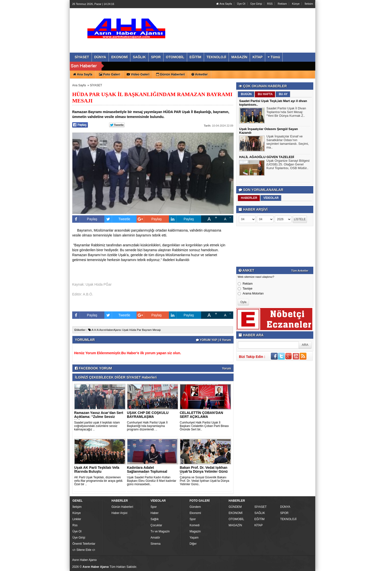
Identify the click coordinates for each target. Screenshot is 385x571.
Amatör (155, 537)
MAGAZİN (235, 525)
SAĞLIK (259, 513)
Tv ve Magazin (160, 531)
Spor (154, 507)
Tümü (274, 57)
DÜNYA (285, 507)
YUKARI (359, 564)
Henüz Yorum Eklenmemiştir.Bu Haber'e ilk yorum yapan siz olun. (127, 353)
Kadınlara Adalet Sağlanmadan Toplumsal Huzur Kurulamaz (147, 471)
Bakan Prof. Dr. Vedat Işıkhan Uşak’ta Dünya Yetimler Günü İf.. (204, 471)
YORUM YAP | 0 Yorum (213, 340)
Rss (75, 525)
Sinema (156, 543)
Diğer (193, 543)
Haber (155, 513)
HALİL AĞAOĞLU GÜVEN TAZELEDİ (266, 157)
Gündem (195, 507)
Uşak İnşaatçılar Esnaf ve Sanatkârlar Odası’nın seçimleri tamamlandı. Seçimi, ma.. (287, 142)
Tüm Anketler (299, 270)
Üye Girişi (256, 3)
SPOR (284, 513)
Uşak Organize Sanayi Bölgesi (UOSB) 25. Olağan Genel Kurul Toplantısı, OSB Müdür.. (288, 165)
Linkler (76, 519)
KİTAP (258, 525)
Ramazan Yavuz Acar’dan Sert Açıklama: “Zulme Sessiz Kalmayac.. (98, 417)
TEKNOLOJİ (288, 519)
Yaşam (194, 537)
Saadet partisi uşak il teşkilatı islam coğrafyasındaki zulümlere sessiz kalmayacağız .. (97, 426)
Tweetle (117, 219)
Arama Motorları (251, 293)
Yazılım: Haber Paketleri (284, 567)
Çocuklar (156, 525)
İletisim (309, 3)
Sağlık (155, 519)
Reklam (282, 3)
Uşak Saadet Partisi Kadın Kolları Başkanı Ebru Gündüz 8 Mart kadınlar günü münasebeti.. (151, 481)
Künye (296, 3)
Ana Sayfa (224, 3)
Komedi (195, 525)
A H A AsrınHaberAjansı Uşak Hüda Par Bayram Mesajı (124, 329)
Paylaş (84, 219)
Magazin (195, 531)
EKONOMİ (236, 513)
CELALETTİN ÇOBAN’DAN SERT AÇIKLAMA (201, 415)
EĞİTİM (259, 519)
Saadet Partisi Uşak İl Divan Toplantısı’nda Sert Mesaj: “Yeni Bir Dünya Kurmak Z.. (286, 112)
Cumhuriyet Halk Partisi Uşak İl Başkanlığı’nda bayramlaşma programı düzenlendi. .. (147, 426)
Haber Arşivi (119, 513)
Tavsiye (245, 288)
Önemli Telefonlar (83, 543)
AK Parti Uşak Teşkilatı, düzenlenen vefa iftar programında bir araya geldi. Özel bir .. (98, 481)
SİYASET (96, 85)
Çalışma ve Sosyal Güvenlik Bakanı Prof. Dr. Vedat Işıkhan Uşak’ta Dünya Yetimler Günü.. (204, 481)
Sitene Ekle (83, 550)
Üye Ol (241, 3)
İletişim (77, 507)
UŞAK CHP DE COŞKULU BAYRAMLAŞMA (147, 415)
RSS (270, 3)
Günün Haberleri (122, 507)
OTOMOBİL (236, 519)
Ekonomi (195, 513)
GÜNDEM (235, 507)
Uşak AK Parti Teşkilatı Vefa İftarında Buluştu (96, 469)
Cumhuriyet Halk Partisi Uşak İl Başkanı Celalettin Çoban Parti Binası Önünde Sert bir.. (204, 426)
